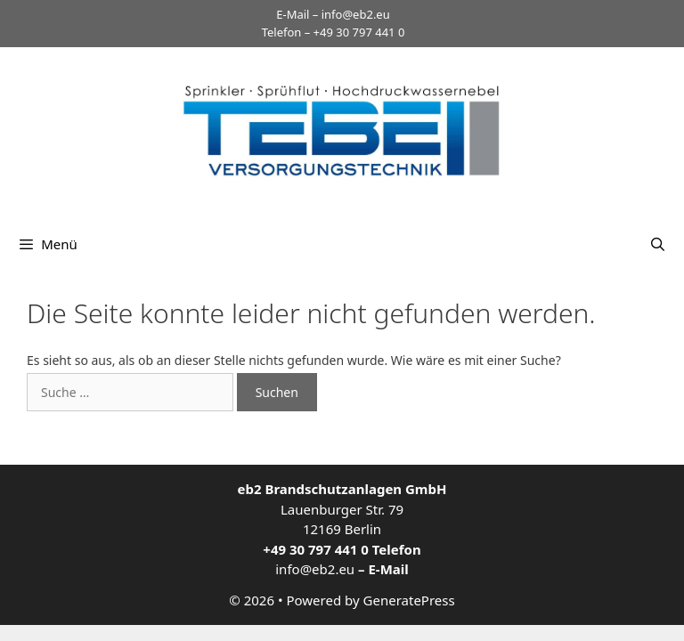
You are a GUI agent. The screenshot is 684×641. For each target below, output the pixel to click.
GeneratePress (409, 600)
